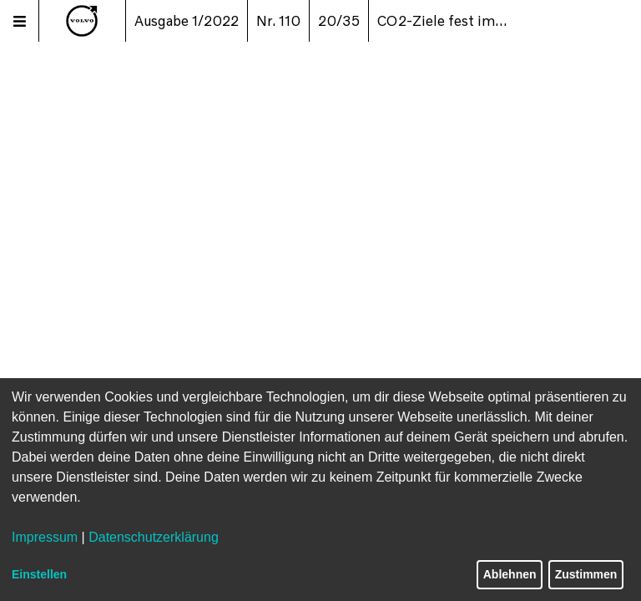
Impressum (45, 537)
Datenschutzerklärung (153, 537)
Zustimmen (586, 574)
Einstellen (39, 574)
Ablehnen (510, 574)
